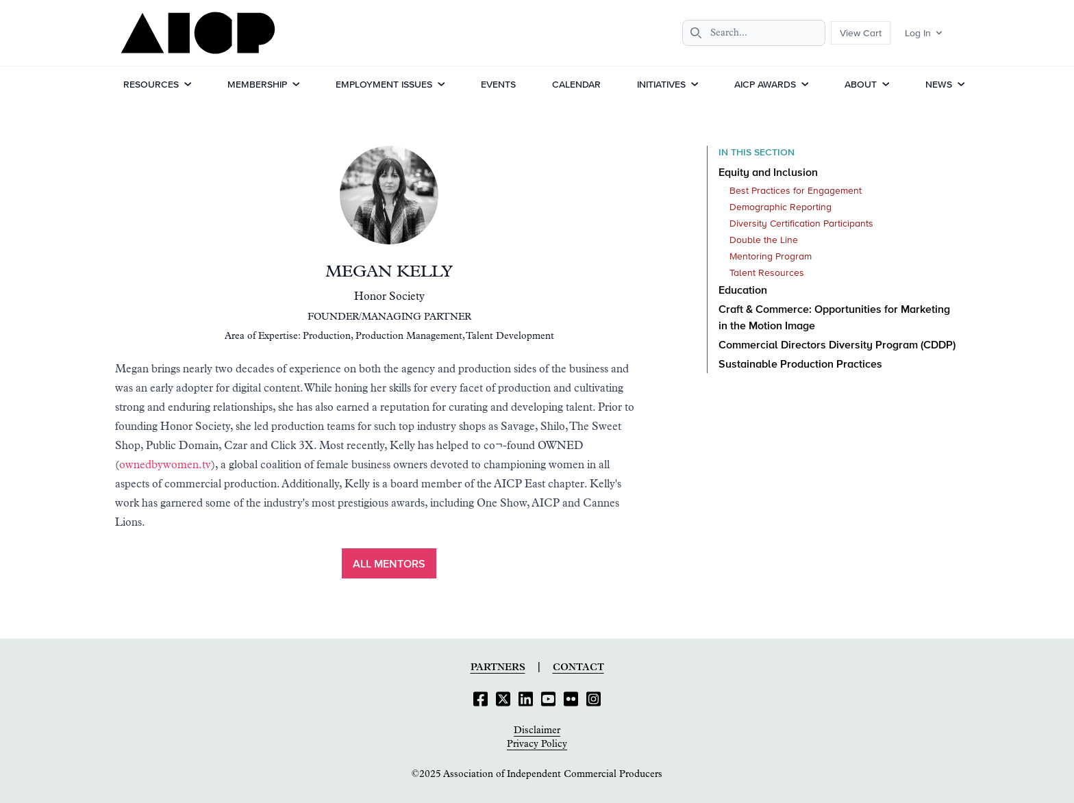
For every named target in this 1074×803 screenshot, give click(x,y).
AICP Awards (765, 84)
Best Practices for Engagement (795, 191)
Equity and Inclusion (768, 173)
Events (498, 84)
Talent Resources (766, 273)
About (861, 84)
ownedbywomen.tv (165, 464)
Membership (257, 84)
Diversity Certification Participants (801, 224)
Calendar (576, 84)
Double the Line (763, 240)
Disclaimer (537, 730)
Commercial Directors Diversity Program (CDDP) (837, 345)
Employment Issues (384, 84)
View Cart (861, 32)
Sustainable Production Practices (800, 364)
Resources (151, 84)
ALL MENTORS (389, 564)
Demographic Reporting (780, 207)
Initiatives (661, 84)
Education (743, 290)
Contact (578, 667)
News (938, 84)
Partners (498, 667)
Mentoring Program (770, 257)
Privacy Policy (537, 744)
